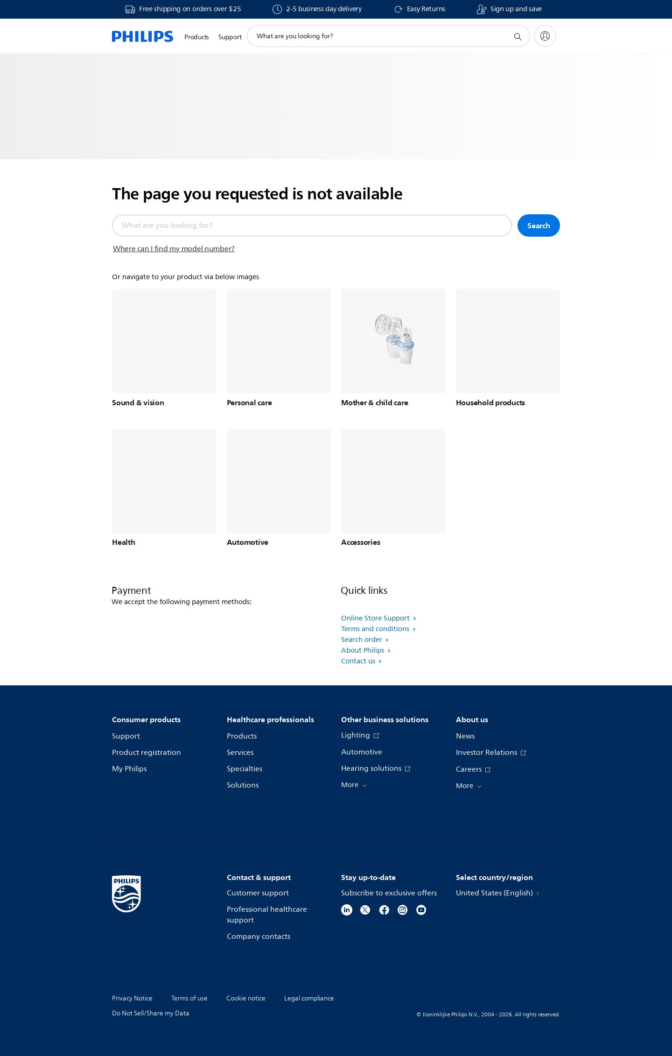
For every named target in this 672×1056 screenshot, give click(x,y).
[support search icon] (517, 36)
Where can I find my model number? (174, 249)
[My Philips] (545, 36)
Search (538, 225)
